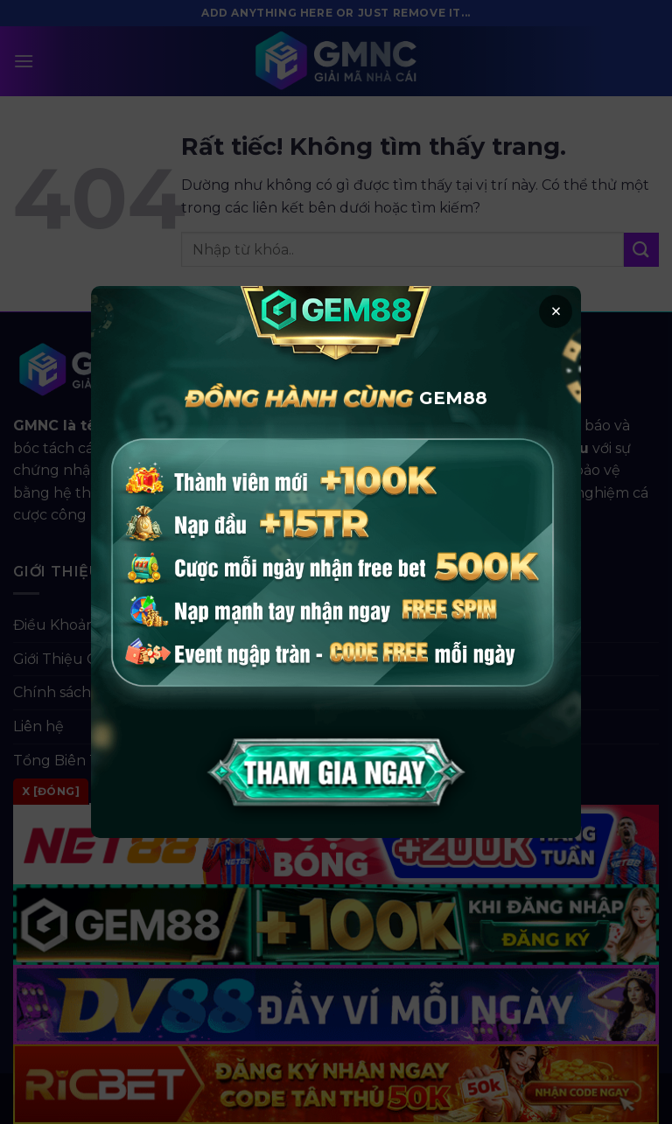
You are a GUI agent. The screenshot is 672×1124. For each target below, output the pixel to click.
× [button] (556, 311)
